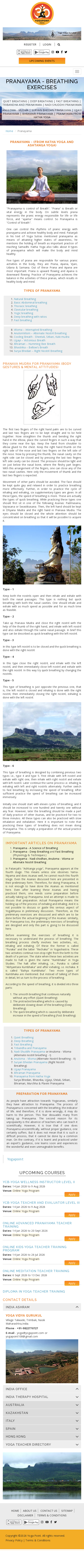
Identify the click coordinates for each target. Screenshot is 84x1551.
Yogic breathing (23, 313)
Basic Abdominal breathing (30, 302)
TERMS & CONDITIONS (52, 1515)
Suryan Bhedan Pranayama (51, 110)
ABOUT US (30, 1510)
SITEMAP (67, 1510)
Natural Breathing (25, 299)
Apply (72, 1194)
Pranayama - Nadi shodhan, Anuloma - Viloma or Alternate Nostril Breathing (43, 860)
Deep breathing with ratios (30, 316)
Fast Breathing (67, 101)
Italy (10, 1421)
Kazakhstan (17, 1413)
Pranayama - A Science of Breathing (35, 848)
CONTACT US (49, 1510)
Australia (15, 1405)
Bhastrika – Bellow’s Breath (31, 347)
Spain (10, 1429)
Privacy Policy (14, 1540)
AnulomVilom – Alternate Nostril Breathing (40, 333)
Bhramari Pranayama (37, 113)
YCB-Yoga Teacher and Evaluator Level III (41, 1202)
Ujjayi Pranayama (25, 1069)
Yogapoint (15, 1159)
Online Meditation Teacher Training (36, 1271)
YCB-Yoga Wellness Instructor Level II (39, 1182)
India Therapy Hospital (27, 1397)
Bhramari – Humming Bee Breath (34, 344)
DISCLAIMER (25, 1515)
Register (30, 44)
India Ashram (18, 1307)
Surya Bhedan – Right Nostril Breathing (38, 351)
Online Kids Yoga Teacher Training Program (35, 1248)
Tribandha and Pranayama (22, 105)
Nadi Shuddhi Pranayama (63, 105)
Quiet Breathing (15, 101)
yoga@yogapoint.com (30, 1333)
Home (9, 131)
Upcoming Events (42, 61)
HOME (15, 1510)
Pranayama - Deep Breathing (31, 851)
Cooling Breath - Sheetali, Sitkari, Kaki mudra (41, 337)
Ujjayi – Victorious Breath (29, 340)
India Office (16, 1389)
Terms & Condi (34, 1540)
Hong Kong (16, 1436)
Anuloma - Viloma (15, 110)
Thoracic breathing (25, 306)
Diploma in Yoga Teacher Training (34, 1291)
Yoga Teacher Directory (28, 1444)
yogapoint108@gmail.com (22, 1336)
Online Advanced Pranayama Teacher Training (37, 1224)
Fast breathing (23, 320)
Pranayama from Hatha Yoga (32, 1076)
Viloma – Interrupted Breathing (33, 329)
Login (47, 44)
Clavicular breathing (26, 309)
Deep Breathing (41, 101)
